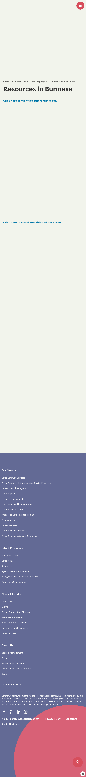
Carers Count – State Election (16, 612)
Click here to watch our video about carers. (32, 222)
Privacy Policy (53, 718)
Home (6, 81)
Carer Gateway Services (13, 477)
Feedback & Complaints (13, 663)
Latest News (7, 601)
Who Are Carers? (10, 555)
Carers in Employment (12, 498)
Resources (7, 566)
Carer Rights (7, 560)
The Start (14, 724)
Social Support (9, 493)
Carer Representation (12, 509)
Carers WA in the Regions (14, 488)
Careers (5, 658)
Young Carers (8, 520)
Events (5, 606)
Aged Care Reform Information (16, 571)
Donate (5, 673)
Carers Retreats (9, 525)
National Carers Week (12, 617)
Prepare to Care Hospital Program (18, 514)
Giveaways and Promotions (15, 627)
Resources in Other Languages (31, 81)
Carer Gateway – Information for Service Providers (26, 483)
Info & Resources (12, 548)
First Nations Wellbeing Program (17, 504)
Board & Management (12, 652)
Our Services (10, 470)
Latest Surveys (9, 633)
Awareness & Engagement (14, 581)
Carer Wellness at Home (13, 530)
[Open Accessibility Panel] (78, 762)
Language (71, 718)
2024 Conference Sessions (15, 622)
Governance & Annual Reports (16, 668)
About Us (7, 645)
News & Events (11, 594)
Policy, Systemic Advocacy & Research (20, 535)
